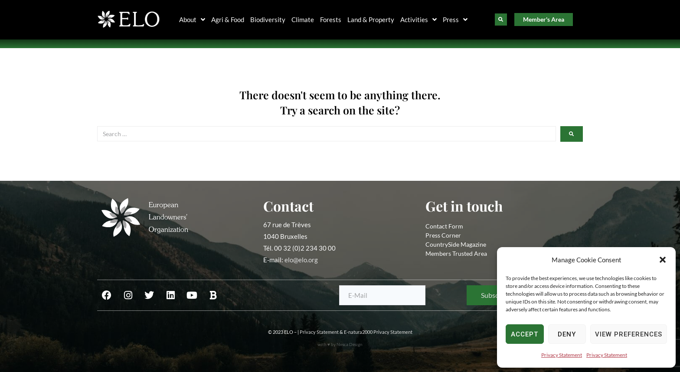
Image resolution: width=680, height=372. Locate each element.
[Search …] (326, 133)
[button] (662, 259)
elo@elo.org (301, 260)
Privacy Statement (561, 355)
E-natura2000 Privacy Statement (378, 332)
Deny (567, 334)
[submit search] (571, 134)
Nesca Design (350, 344)
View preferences (628, 334)
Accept (524, 334)
